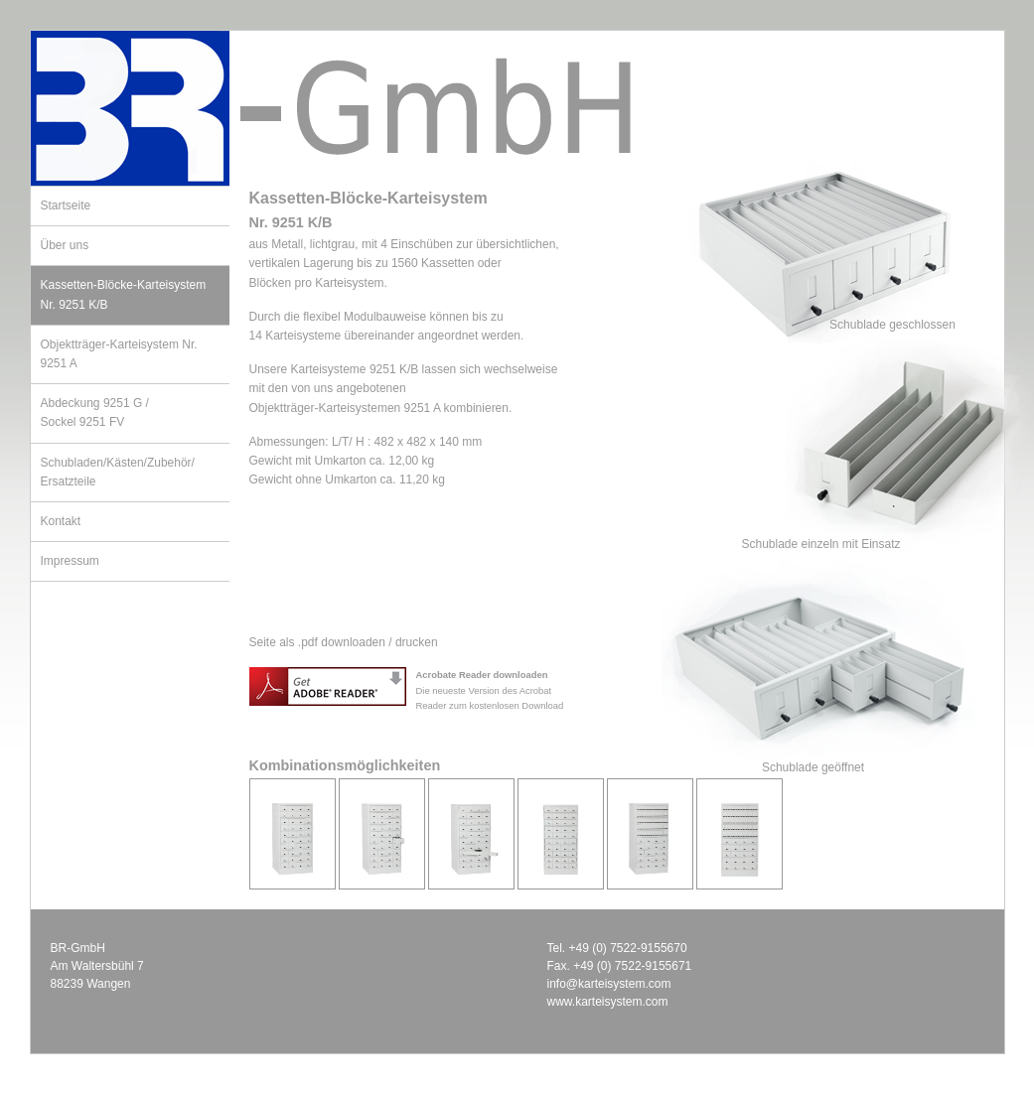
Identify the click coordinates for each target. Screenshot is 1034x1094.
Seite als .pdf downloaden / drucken (343, 642)
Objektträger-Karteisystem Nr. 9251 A (119, 354)
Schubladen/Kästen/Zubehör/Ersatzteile (118, 472)
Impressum (70, 561)
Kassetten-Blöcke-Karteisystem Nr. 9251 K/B (124, 294)
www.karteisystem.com (607, 1002)
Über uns (65, 245)
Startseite (66, 205)
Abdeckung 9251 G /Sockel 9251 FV (95, 412)
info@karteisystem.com (609, 984)
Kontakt (61, 521)
